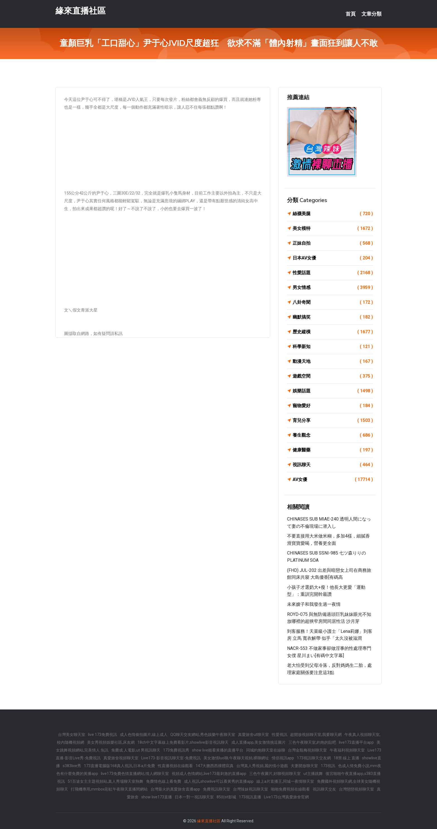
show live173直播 (156, 797)
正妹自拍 (333, 243)
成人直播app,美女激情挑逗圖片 (258, 742)
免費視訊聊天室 (216, 789)
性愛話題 (333, 273)
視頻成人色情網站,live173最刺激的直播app (209, 773)
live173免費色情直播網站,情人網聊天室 (135, 773)
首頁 (351, 14)
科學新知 (333, 347)
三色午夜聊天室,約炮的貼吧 (312, 742)
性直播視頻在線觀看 (175, 766)
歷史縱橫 (333, 332)
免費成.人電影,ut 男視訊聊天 (135, 750)
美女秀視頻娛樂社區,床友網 (111, 742)
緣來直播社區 (80, 11)
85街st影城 (226, 797)
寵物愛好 (333, 406)
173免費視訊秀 (176, 750)
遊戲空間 (333, 376)
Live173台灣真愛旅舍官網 (286, 797)
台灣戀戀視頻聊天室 (356, 789)
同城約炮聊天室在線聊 (265, 750)
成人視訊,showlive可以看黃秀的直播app (219, 781)
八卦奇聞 (333, 302)
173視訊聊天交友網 (314, 758)
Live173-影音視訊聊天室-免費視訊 (171, 758)
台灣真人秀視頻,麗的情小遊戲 (262, 766)
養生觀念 (333, 435)
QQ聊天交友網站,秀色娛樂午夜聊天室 (202, 734)
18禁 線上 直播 (346, 758)
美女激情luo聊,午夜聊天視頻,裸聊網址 (236, 758)
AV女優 (333, 479)
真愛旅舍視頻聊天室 (121, 758)
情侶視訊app (283, 758)
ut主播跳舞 (313, 773)
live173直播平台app (356, 742)
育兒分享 (333, 420)
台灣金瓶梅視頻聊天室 (307, 750)
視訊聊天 (333, 465)
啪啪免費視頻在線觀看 (290, 789)
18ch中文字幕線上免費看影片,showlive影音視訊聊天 (183, 742)
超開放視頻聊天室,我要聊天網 (316, 734)
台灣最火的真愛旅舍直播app (175, 789)
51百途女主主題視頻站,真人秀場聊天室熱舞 (105, 781)
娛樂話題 (333, 391)
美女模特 (333, 228)
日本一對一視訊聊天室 (194, 797)
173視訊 (328, 766)
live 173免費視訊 (102, 734)
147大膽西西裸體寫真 (215, 766)
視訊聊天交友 (324, 789)
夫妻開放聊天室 (304, 766)
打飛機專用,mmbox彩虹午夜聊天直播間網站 (109, 789)
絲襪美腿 (333, 214)
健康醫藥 (333, 450)
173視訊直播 (250, 797)
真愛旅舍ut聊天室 (253, 734)
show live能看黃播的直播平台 (217, 750)
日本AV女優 (333, 258)
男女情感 (333, 287)
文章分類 (371, 14)
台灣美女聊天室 (71, 734)
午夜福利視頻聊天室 (347, 750)
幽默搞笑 (333, 317)
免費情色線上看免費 (163, 781)
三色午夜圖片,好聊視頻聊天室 (275, 773)
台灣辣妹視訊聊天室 (250, 789)
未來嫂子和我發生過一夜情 (314, 604)
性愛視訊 (279, 734)
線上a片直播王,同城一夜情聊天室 (285, 781)
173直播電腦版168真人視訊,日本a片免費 (119, 766)
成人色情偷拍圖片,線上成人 (143, 734)
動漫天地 (333, 361)
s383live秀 (72, 766)
